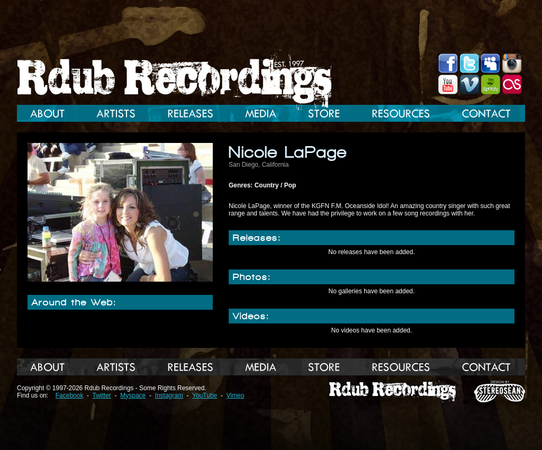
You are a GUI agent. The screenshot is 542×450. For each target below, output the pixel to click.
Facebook (70, 395)
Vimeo (236, 395)
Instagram (169, 395)
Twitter (102, 395)
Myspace (133, 395)
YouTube (204, 395)
